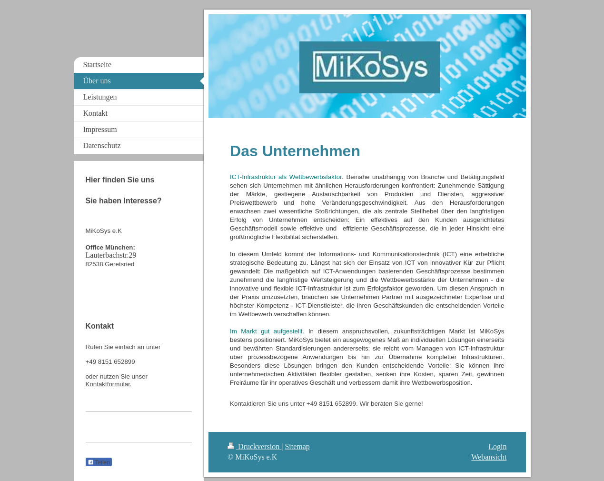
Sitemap (297, 446)
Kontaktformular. (109, 384)
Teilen (99, 462)
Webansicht (488, 457)
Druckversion (254, 446)
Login (497, 446)
